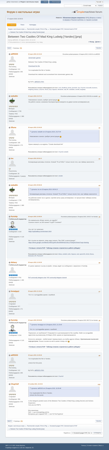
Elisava (36, 89)
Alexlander (60, 89)
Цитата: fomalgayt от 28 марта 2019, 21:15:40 (46, 324)
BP (67, 89)
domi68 (77, 89)
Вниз (9, 48)
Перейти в (67, 433)
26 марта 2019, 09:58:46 (35, 185)
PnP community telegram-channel (57, 277)
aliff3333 (14, 54)
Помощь (83, 445)
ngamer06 (82, 254)
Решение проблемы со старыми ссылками (84, 20)
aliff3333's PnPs (39, 82)
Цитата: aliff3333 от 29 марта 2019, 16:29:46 (46, 388)
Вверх (10, 421)
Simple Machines (20, 445)
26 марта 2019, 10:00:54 (35, 216)
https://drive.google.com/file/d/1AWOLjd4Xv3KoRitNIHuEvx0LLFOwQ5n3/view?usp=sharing (58, 242)
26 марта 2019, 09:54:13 (35, 158)
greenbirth (74, 87)
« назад (91, 42)
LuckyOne (41, 89)
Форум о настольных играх (23, 11)
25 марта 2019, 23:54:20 (35, 127)
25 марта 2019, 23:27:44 (35, 96)
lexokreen (94, 87)
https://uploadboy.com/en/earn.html (39, 231)
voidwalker (72, 89)
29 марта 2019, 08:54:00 (35, 320)
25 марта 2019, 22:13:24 (35, 54)
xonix (59, 87)
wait (65, 89)
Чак (79, 87)
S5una (46, 89)
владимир (83, 89)
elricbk (69, 87)
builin (69, 254)
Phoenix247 (40, 255)
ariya (50, 89)
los (12, 158)
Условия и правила (92, 445)
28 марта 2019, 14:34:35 (35, 262)
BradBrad (64, 87)
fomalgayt (15, 291)
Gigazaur (54, 89)
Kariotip (14, 216)
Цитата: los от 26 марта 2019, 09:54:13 (44, 189)
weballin (14, 96)
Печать (98, 48)
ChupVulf (82, 87)
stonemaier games (34, 58)
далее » (98, 42)
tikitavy (60, 254)
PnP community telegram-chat (37, 277)
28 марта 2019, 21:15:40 (35, 291)
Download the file (34, 66)
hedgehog (31, 89)
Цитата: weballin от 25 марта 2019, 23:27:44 (46, 132)
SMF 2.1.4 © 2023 (10, 445)
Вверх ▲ (101, 445)
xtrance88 (88, 87)
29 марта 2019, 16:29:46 (35, 355)
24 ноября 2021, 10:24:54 (35, 384)
